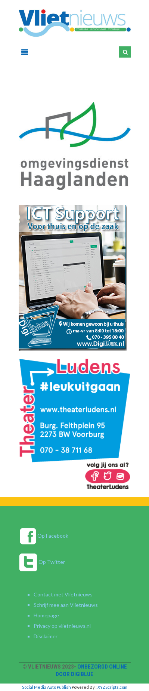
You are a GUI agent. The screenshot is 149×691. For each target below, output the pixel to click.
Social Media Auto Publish (46, 687)
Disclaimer (46, 636)
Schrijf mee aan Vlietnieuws (66, 605)
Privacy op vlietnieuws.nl (62, 626)
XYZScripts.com (112, 687)
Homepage (46, 615)
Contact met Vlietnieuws (63, 594)
